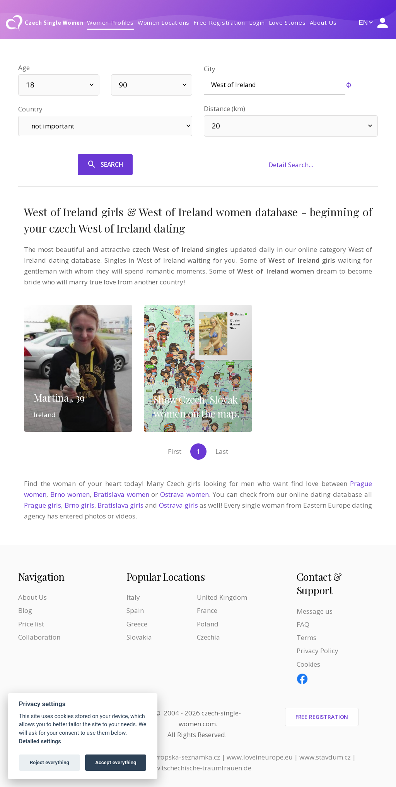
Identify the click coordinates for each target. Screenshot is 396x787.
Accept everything (115, 762)
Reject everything (49, 762)
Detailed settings (40, 741)
